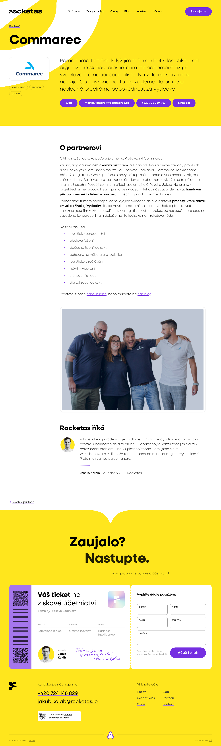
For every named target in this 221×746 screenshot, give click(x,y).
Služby (141, 692)
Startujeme (198, 11)
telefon (176, 620)
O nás (141, 704)
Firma (175, 607)
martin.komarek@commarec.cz (107, 102)
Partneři (14, 26)
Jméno (142, 607)
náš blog (144, 294)
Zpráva (143, 633)
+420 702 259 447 (153, 102)
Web (68, 102)
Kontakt (168, 704)
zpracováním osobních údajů (152, 654)
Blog (166, 692)
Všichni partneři (23, 502)
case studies (97, 294)
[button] (74, 11)
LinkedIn (184, 102)
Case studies (146, 698)
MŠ (210, 741)
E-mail (142, 620)
